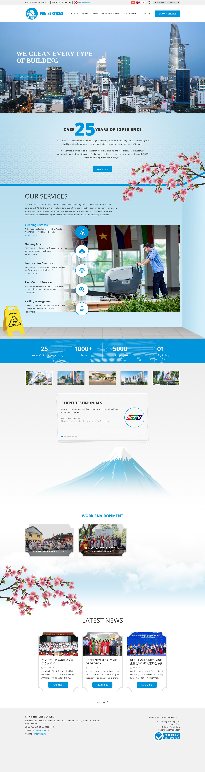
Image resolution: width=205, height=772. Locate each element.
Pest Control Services (39, 282)
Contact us (145, 13)
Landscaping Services (39, 263)
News (95, 13)
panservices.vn (39, 734)
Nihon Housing (83, 2)
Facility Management (39, 301)
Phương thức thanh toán (169, 730)
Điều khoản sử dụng (171, 727)
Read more (31, 235)
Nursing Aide (33, 244)
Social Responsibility (111, 13)
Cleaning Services (36, 225)
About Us (102, 168)
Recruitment (130, 13)
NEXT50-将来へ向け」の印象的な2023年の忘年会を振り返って (146, 663)
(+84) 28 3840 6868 (37, 2)
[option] (39, 378)
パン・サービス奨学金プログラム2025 (57, 661)
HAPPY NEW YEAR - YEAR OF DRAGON (101, 661)
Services (85, 13)
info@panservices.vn (39, 730)
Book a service (167, 13)
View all (102, 702)
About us (74, 13)
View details (25, 77)
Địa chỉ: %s (175, 724)
